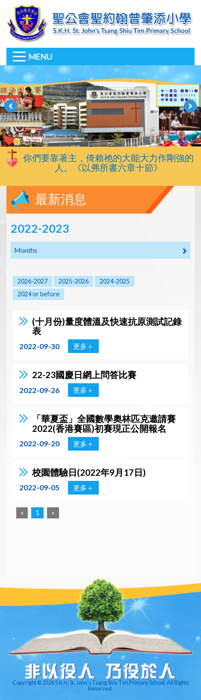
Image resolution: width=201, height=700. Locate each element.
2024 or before (38, 294)
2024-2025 (115, 281)
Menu (41, 56)
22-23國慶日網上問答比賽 (84, 374)
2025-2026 (74, 281)
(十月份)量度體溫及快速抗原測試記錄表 (107, 326)
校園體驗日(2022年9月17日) (89, 472)
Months (100, 250)
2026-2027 (32, 281)
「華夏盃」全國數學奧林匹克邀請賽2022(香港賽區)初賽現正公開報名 (104, 423)
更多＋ (83, 346)
